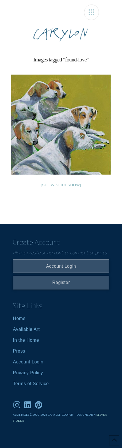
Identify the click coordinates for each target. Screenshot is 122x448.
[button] (91, 12)
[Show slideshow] (61, 185)
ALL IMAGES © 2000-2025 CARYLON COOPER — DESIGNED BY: (54, 414)
